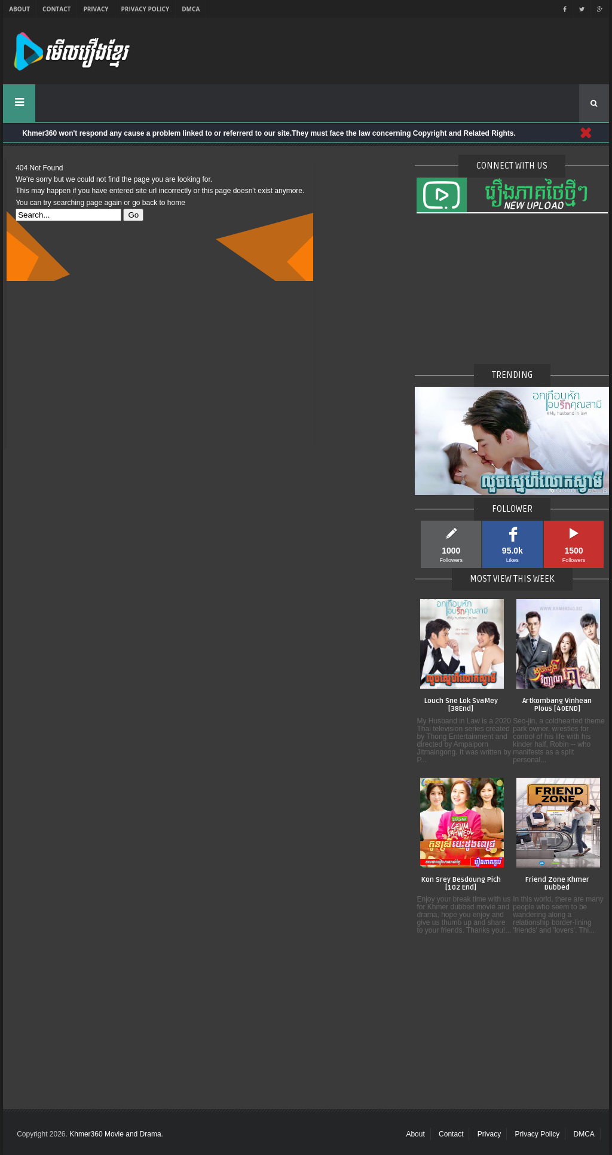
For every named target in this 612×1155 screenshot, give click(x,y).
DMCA (191, 9)
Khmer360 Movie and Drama (115, 1134)
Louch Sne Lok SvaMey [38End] (461, 705)
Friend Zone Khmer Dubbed (557, 884)
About (19, 9)
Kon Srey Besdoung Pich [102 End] (461, 884)
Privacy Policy (145, 9)
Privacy (95, 9)
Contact (56, 9)
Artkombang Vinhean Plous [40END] (557, 705)
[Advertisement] (160, 364)
